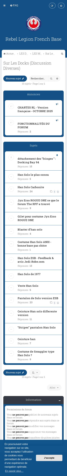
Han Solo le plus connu (33, 175)
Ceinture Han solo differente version (37, 313)
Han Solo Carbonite (31, 187)
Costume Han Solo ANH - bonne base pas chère (34, 243)
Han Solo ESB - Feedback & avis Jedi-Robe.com (36, 259)
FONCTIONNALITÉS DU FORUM (34, 125)
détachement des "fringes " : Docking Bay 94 (37, 160)
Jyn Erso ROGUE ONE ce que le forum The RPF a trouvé (38, 202)
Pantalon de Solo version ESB (38, 298)
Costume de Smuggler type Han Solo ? (36, 353)
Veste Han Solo (28, 286)
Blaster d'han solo (30, 229)
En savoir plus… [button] (14, 471)
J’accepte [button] (49, 458)
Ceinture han (26, 339)
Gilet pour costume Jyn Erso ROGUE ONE (37, 218)
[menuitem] (14, 5)
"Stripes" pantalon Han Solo (37, 327)
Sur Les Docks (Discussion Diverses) (27, 65)
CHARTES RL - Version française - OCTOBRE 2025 (35, 109)
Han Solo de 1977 (29, 274)
